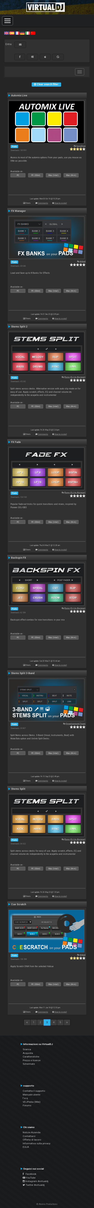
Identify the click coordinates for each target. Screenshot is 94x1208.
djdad (82, 261)
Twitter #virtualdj (34, 1184)
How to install (60, 203)
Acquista (28, 1053)
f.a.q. (25, 1098)
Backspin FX (18, 557)
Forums (27, 1105)
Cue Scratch (18, 904)
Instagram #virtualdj (35, 1181)
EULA (26, 1146)
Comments (43, 203)
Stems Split (18, 788)
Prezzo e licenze (31, 1060)
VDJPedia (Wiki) (31, 1101)
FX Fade (16, 442)
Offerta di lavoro (32, 1139)
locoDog (80, 146)
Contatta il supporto (34, 1090)
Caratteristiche (31, 1056)
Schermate (29, 1063)
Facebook (29, 1173)
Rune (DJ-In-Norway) (74, 377)
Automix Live (19, 95)
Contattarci (29, 1136)
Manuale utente (31, 1094)
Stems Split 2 (19, 326)
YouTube (29, 1177)
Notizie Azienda (31, 1132)
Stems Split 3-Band (22, 673)
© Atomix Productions (47, 1204)
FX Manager (18, 211)
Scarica (27, 1049)
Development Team (75, 723)
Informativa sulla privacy (36, 1143)
